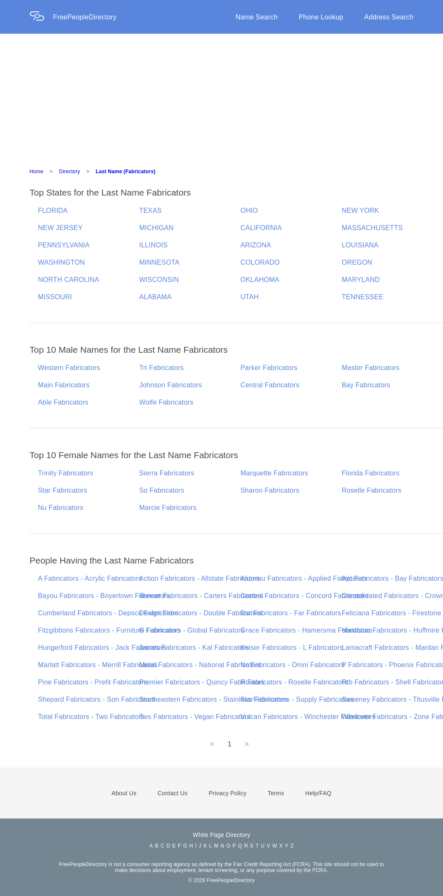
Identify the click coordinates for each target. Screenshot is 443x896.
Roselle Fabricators (372, 490)
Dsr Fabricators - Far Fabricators (291, 613)
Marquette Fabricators (275, 473)
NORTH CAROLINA (68, 279)
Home (36, 171)
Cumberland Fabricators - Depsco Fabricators (108, 613)
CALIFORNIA (261, 227)
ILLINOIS (153, 245)
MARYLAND (361, 279)
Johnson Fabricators (170, 385)
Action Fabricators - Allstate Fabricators (199, 578)
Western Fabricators (69, 367)
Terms (276, 793)
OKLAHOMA (260, 279)
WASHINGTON (61, 262)
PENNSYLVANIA (64, 245)
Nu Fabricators (60, 507)
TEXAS (150, 210)
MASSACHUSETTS (372, 227)
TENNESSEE (363, 296)
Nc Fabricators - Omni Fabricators (293, 664)
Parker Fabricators (269, 367)
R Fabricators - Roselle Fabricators (294, 682)
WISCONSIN (159, 279)
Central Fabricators (270, 385)
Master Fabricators (371, 367)
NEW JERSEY (60, 227)
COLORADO (260, 262)
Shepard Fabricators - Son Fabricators (97, 699)
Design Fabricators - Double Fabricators (200, 613)
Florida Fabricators (371, 473)
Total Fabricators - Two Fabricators (91, 716)
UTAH (250, 296)
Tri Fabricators (161, 367)
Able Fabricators (63, 402)
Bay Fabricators (366, 385)
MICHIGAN (156, 227)
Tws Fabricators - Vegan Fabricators (194, 716)
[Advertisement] (221, 97)
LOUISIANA (360, 245)
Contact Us (173, 793)
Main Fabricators (63, 385)
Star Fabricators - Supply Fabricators (297, 699)
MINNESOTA (159, 262)
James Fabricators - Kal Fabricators (194, 647)
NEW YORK (360, 210)
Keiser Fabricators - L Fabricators (292, 647)
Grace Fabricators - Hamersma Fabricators (307, 630)
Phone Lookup (321, 17)
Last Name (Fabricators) (126, 171)
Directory (69, 171)
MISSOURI (55, 296)
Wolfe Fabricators (166, 402)
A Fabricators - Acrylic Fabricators (90, 578)
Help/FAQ (318, 793)
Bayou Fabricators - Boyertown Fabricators (103, 595)
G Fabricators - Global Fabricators (191, 630)
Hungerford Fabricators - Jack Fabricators (102, 647)
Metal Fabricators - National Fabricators (200, 664)
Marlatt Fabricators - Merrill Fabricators (98, 664)
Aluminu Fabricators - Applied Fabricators (304, 578)
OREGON (357, 262)
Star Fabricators (62, 490)
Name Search (257, 17)
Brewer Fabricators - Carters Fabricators (201, 595)
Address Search (388, 17)
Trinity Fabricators (65, 473)
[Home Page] (41, 17)
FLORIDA (53, 210)
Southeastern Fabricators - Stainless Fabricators (213, 699)
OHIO (249, 210)
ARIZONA (256, 245)
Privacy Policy (228, 793)
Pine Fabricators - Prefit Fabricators (93, 682)
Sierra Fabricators (166, 473)
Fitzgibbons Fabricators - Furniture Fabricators (109, 630)
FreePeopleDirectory (85, 17)
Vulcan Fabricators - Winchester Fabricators (308, 716)
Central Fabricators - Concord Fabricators (304, 595)
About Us (124, 793)
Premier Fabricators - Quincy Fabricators (201, 682)
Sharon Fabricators (270, 490)
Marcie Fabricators (167, 507)
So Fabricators (161, 490)
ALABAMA (155, 296)
